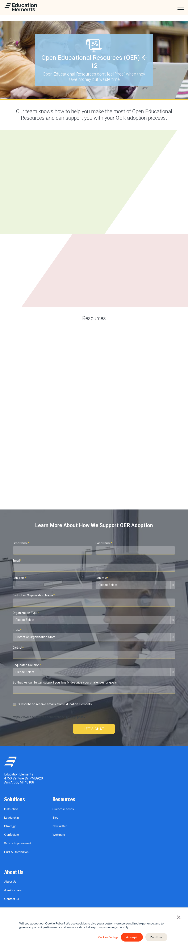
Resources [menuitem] (64, 799)
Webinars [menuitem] (59, 834)
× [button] (179, 917)
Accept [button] (130, 937)
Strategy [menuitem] (10, 826)
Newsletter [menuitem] (60, 826)
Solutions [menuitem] (14, 799)
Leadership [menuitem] (11, 817)
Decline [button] (155, 937)
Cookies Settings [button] (104, 937)
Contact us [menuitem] (11, 898)
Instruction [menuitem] (11, 809)
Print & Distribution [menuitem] (16, 852)
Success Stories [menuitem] (63, 809)
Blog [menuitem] (55, 817)
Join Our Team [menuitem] (13, 890)
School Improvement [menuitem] (17, 843)
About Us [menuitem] (14, 872)
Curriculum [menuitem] (11, 834)
